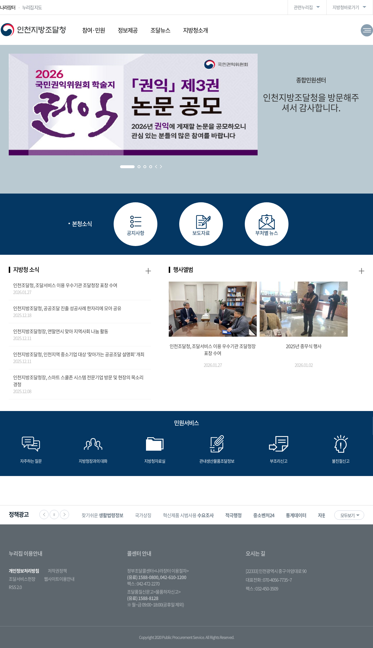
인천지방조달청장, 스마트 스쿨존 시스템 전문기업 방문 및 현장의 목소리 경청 (78, 381)
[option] (102, 514)
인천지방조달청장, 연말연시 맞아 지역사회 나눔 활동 (60, 331)
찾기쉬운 (102, 515)
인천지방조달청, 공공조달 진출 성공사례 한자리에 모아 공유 (67, 308)
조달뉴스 (160, 30)
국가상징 (143, 515)
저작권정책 (57, 571)
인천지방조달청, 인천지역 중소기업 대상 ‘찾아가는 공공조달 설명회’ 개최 (78, 354)
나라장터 (7, 7)
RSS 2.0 (15, 587)
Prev (156, 166)
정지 (54, 514)
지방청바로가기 (345, 7)
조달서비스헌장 (22, 579)
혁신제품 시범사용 (188, 515)
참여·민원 (93, 30)
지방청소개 (195, 30)
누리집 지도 (32, 7)
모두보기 (347, 515)
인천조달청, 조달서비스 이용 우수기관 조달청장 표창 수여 (65, 285)
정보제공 (128, 30)
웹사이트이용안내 (59, 579)
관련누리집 (303, 7)
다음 (64, 514)
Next (161, 166)
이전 (44, 514)
